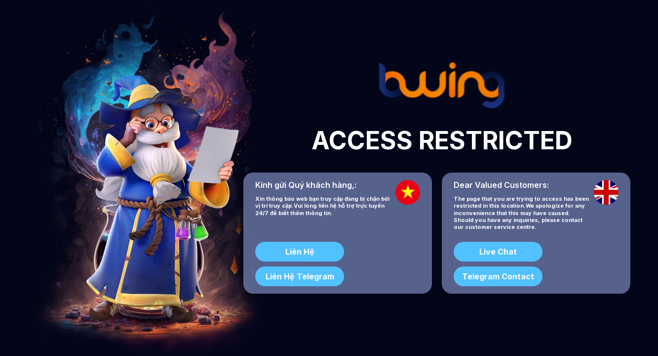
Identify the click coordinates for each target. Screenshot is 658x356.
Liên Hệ (299, 252)
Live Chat (498, 252)
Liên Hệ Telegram (300, 276)
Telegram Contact (498, 276)
